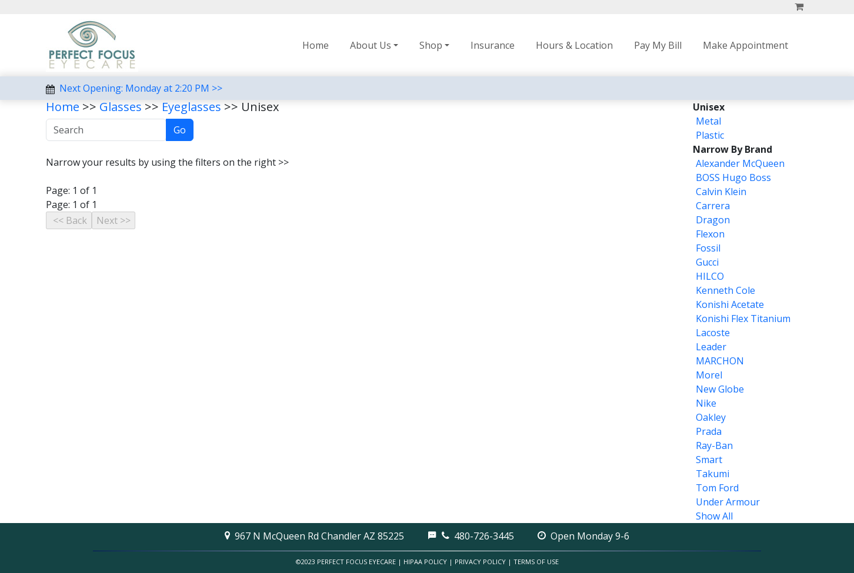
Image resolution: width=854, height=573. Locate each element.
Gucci (707, 262)
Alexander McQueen (740, 163)
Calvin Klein (721, 191)
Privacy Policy (480, 561)
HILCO (710, 276)
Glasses (120, 107)
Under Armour (728, 501)
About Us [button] (370, 45)
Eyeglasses (191, 107)
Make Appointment (745, 45)
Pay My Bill (658, 45)
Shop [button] (430, 45)
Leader (711, 346)
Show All (714, 516)
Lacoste (713, 332)
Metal (708, 121)
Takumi (712, 473)
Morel (709, 374)
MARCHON (720, 360)
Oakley (711, 417)
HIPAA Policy (425, 561)
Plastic (710, 135)
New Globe (720, 389)
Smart (709, 459)
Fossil (708, 248)
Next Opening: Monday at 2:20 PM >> (140, 88)
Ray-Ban (714, 445)
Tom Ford (717, 487)
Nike (706, 403)
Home (315, 45)
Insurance (493, 45)
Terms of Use (536, 561)
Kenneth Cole (725, 290)
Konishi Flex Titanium (743, 318)
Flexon (710, 233)
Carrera (713, 205)
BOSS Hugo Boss (733, 177)
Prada (709, 431)
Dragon (713, 219)
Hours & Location (574, 45)
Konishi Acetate (730, 304)
